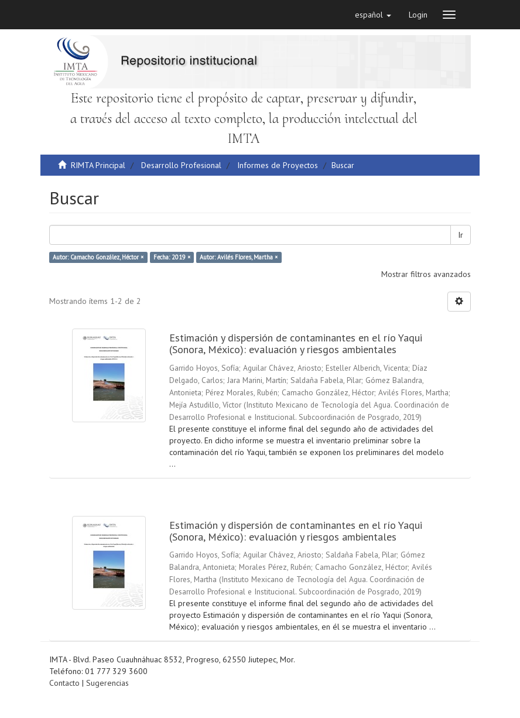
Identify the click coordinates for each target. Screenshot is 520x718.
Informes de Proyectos (277, 165)
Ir (460, 235)
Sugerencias (107, 683)
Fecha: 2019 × (171, 257)
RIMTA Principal (98, 165)
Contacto (64, 683)
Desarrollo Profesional (181, 165)
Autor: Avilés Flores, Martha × (239, 257)
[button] (373, 14)
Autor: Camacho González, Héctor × (98, 257)
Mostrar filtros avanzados (426, 274)
